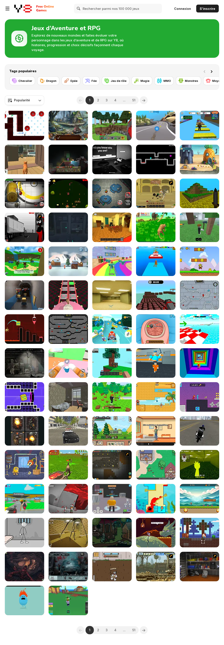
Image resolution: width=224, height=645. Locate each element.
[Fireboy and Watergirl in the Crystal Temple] (68, 329)
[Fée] (91, 80)
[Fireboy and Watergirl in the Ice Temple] (199, 295)
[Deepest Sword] (155, 532)
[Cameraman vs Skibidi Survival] (68, 295)
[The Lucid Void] (68, 397)
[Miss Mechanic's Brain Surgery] (155, 329)
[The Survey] (112, 159)
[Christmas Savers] (68, 261)
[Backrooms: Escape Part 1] (68, 532)
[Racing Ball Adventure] (155, 125)
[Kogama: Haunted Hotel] (24, 295)
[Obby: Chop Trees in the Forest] (112, 397)
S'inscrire (207, 9)
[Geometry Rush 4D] (24, 397)
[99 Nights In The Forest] (199, 227)
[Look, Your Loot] (24, 431)
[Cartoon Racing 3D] (112, 329)
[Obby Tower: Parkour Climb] (199, 363)
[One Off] (199, 566)
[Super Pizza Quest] (199, 261)
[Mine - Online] (112, 125)
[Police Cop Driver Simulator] (68, 431)
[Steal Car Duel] (24, 498)
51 (133, 100)
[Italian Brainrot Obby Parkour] (155, 261)
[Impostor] (24, 193)
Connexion (182, 9)
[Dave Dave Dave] (155, 159)
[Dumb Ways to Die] (24, 600)
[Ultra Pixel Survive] (112, 431)
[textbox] (24, 100)
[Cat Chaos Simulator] (24, 159)
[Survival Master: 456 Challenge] (112, 261)
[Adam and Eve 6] (24, 465)
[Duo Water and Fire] (199, 397)
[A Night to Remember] (68, 566)
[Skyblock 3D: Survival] (112, 363)
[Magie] (141, 80)
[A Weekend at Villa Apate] (155, 431)
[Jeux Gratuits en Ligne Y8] (23, 8)
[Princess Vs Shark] (155, 498)
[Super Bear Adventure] (24, 261)
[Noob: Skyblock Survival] (68, 159)
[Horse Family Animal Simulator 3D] (68, 465)
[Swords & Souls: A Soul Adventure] (155, 193)
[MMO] (164, 80)
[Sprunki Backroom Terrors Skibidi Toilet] (199, 465)
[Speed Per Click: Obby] (199, 125)
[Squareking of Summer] (155, 397)
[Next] (212, 71)
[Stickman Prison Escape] (24, 532)
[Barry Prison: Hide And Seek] (112, 498)
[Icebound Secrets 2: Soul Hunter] (68, 125)
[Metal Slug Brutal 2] (155, 566)
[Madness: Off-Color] (68, 498)
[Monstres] (188, 80)
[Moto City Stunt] (199, 431)
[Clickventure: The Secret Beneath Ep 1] (112, 532)
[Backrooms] (112, 295)
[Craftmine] (199, 532)
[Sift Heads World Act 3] (24, 227)
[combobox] (24, 100)
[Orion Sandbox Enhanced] (112, 465)
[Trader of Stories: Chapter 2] (24, 566)
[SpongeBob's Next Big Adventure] (199, 159)
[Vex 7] (24, 125)
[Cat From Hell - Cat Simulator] (68, 363)
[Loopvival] (68, 193)
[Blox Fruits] (68, 600)
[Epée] (70, 80)
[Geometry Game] (24, 329)
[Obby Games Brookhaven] (199, 329)
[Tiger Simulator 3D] (155, 227)
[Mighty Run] (199, 498)
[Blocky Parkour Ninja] (155, 295)
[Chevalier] (22, 80)
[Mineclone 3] (199, 193)
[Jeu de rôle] (115, 80)
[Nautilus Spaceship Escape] (68, 227)
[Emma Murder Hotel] (112, 227)
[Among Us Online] (112, 193)
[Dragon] (48, 80)
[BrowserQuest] (155, 465)
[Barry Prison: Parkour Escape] (155, 363)
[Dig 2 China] (112, 566)
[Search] (79, 8)
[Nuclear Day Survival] (24, 363)
